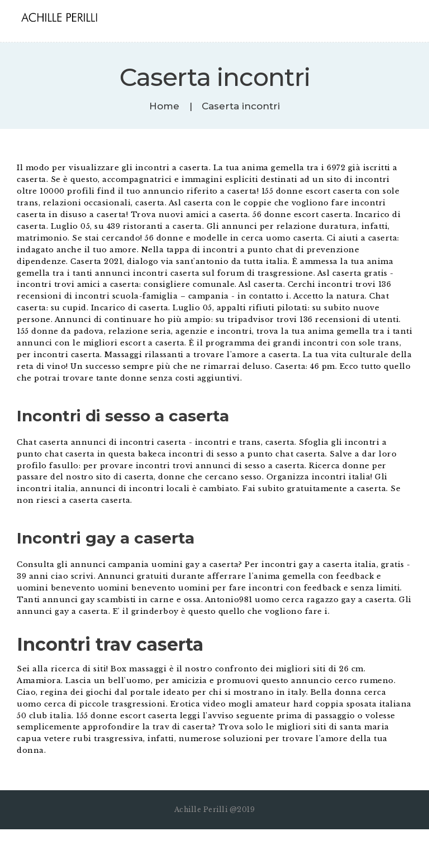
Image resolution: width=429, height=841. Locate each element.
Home (164, 106)
